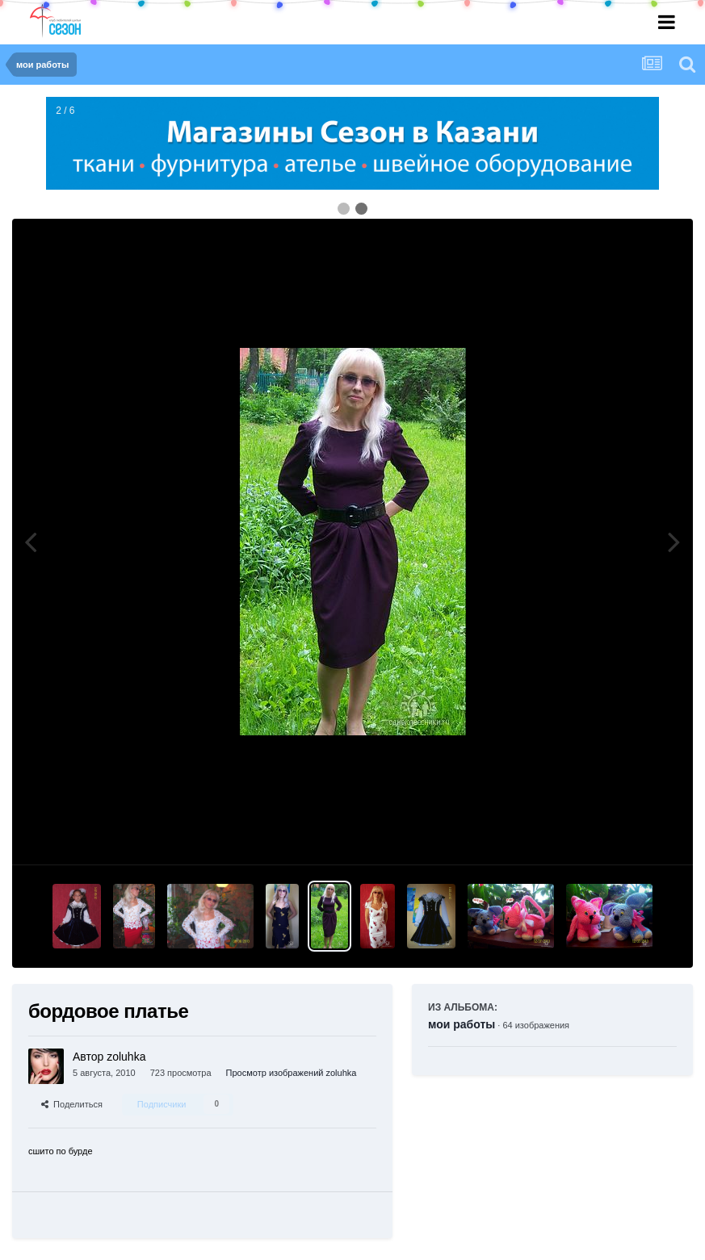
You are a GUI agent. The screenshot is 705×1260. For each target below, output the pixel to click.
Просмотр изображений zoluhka (291, 1073)
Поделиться (72, 1104)
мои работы (461, 1024)
